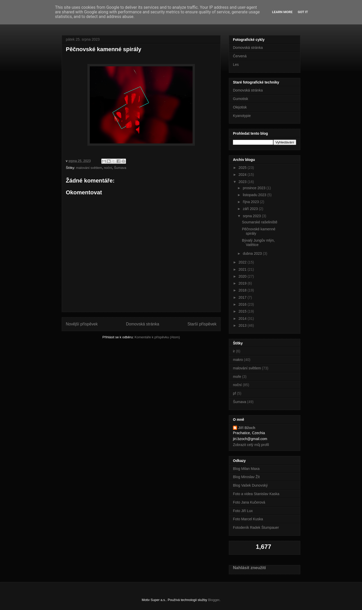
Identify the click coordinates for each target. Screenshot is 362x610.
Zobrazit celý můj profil (251, 445)
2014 (243, 318)
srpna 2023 (252, 216)
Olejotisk (240, 107)
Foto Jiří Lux (243, 511)
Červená (240, 56)
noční (108, 168)
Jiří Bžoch (246, 428)
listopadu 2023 (255, 195)
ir (234, 351)
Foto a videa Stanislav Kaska (256, 494)
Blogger (213, 600)
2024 (243, 174)
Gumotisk (240, 99)
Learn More (282, 12)
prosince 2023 (254, 188)
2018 (243, 290)
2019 (243, 283)
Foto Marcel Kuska (248, 519)
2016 (243, 304)
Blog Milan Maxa (246, 469)
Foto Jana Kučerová (249, 502)
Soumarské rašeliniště (259, 222)
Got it (303, 12)
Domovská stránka (142, 324)
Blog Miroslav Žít (246, 477)
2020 (243, 276)
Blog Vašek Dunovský (250, 485)
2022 (243, 262)
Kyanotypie (242, 116)
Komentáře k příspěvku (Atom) (157, 337)
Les (236, 64)
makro (238, 360)
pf (234, 393)
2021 (243, 269)
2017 (243, 297)
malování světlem (89, 168)
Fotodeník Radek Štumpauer (256, 527)
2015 (243, 311)
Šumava (120, 168)
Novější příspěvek (82, 324)
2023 (243, 182)
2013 (243, 325)
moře (237, 377)
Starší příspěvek (201, 324)
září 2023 (251, 209)
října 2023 (251, 202)
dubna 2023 (253, 253)
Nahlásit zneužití (249, 567)
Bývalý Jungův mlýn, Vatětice (258, 242)
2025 (243, 168)
